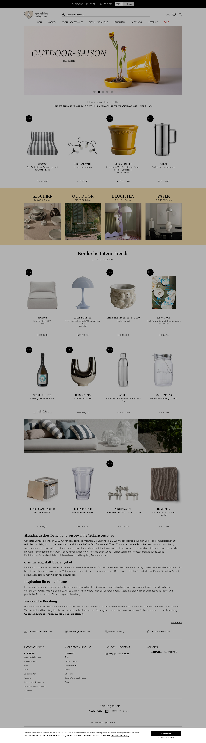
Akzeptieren (166, 734)
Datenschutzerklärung (120, 736)
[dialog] (103, 735)
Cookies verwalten (166, 738)
